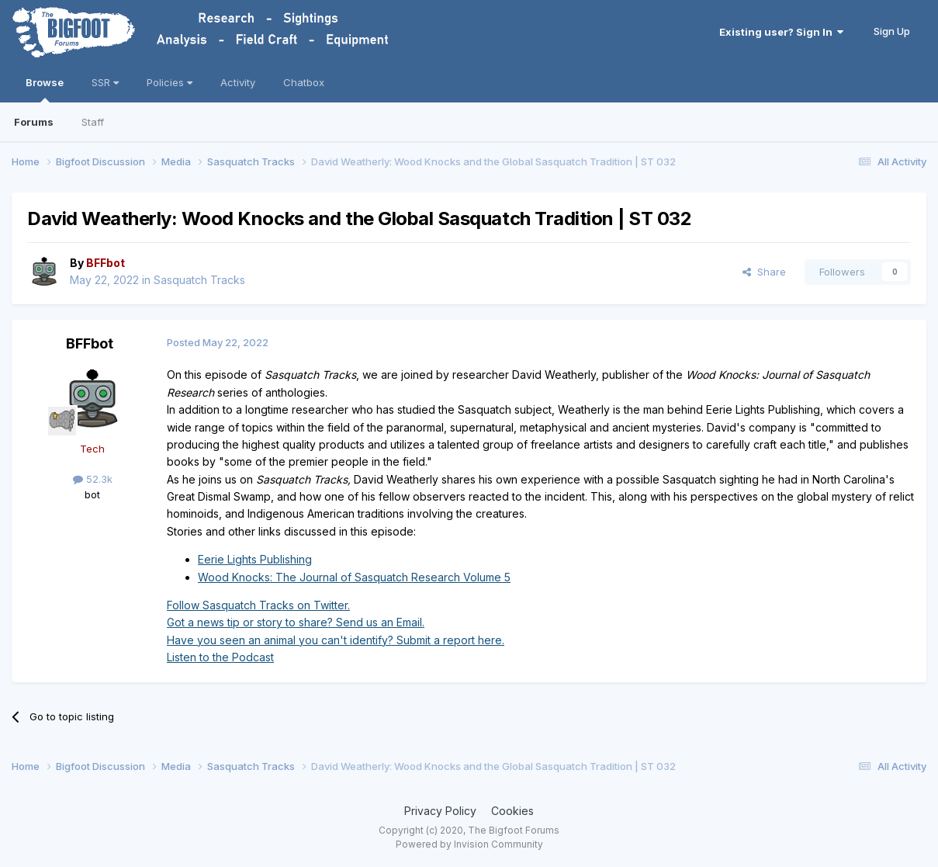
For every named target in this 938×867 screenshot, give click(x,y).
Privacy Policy (440, 810)
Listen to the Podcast (220, 657)
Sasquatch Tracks (199, 279)
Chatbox (303, 82)
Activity (237, 82)
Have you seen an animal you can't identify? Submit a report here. (335, 640)
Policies (169, 82)
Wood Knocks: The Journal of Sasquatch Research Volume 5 (354, 577)
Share (764, 271)
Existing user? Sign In (781, 32)
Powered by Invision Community (469, 844)
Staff (92, 122)
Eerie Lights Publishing (255, 559)
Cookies (512, 810)
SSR (105, 82)
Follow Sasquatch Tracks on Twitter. (258, 605)
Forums (34, 122)
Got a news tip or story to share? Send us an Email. (295, 622)
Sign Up (892, 31)
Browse (45, 89)
